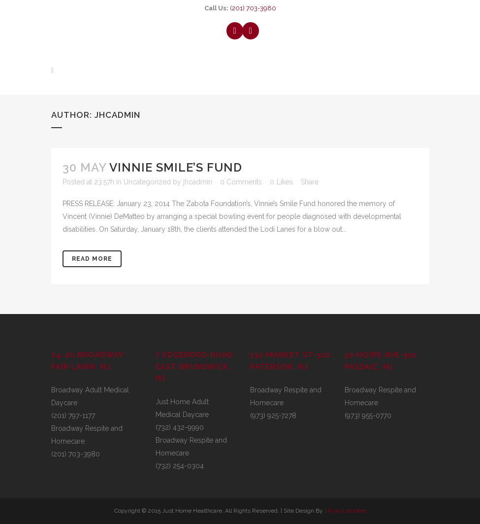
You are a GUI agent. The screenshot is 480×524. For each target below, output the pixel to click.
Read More (92, 258)
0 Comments (241, 182)
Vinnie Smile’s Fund (175, 167)
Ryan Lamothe (346, 510)
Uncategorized (147, 182)
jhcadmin (197, 182)
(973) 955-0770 (368, 415)
